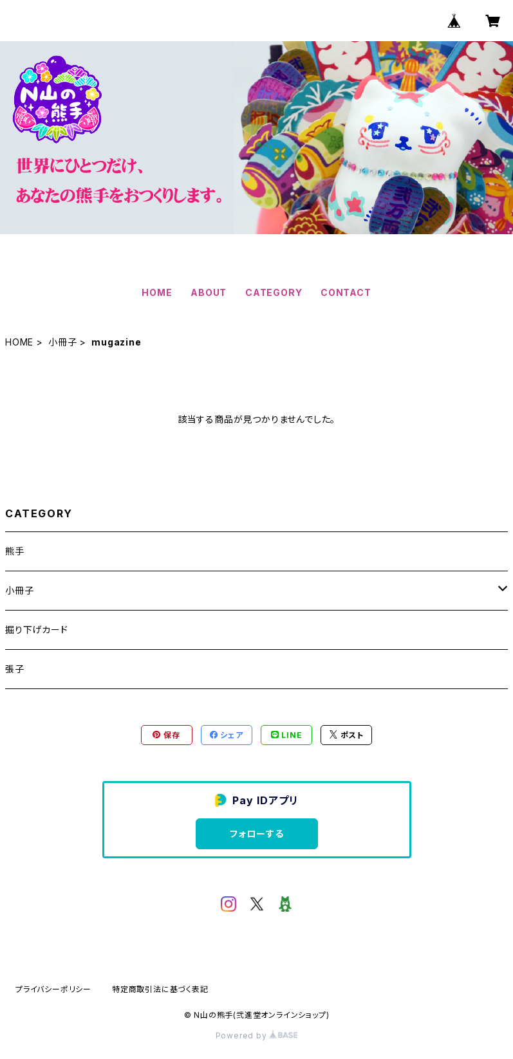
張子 (14, 668)
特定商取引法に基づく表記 (160, 989)
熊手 (14, 551)
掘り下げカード (36, 629)
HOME (157, 292)
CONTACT (346, 292)
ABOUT (209, 292)
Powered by (257, 1035)
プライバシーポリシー (53, 989)
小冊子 (62, 341)
